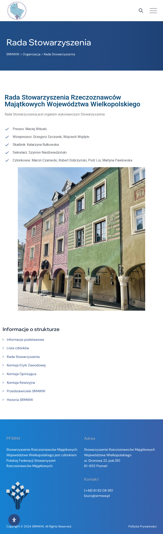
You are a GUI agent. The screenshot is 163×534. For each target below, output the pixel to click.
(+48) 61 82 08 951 (98, 490)
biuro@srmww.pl (97, 496)
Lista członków (18, 348)
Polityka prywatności (142, 526)
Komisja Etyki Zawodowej (26, 365)
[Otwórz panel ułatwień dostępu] (14, 520)
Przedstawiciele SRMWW (26, 391)
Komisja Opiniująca (21, 374)
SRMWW (38, 526)
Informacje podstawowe (25, 339)
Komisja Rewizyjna (21, 382)
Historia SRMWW (20, 400)
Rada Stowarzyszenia (23, 357)
